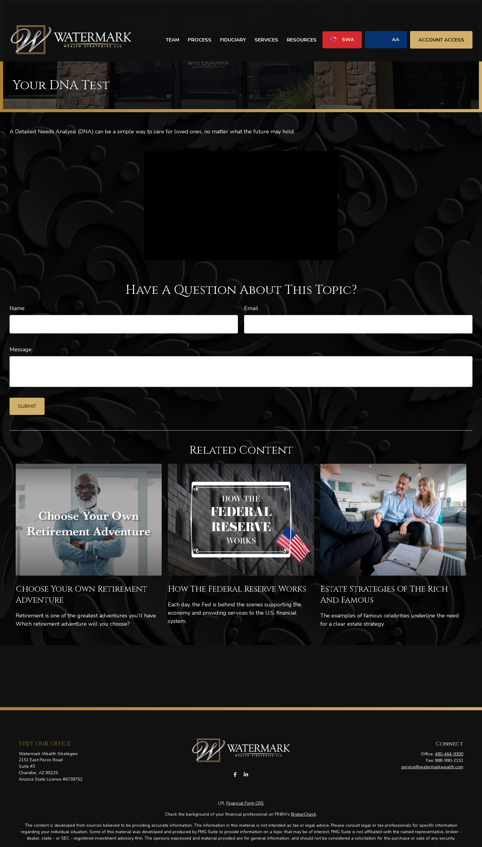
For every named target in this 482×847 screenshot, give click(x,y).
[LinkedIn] (246, 774)
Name (17, 308)
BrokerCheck (303, 814)
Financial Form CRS (245, 803)
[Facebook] (235, 774)
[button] (172, 21)
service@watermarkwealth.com (432, 767)
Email (251, 308)
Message (21, 349)
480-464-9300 (449, 754)
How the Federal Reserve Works (237, 589)
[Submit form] (27, 406)
